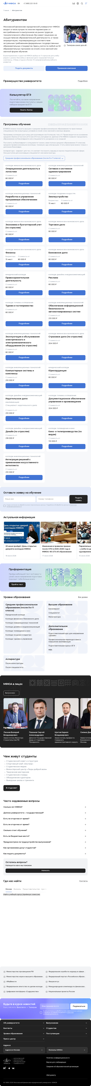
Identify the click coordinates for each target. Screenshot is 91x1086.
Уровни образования (13, 1034)
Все (83, 597)
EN (19, 3)
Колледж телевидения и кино (18, 631)
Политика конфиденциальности (58, 1058)
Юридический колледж (15, 615)
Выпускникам (52, 1023)
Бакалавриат (54, 609)
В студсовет (11, 788)
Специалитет (54, 613)
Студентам (51, 1028)
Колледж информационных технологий (22, 623)
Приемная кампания (66, 68)
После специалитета (14, 667)
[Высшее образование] (67, 611)
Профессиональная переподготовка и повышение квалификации (65, 641)
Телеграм (33, 1007)
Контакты (83, 881)
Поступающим (52, 1034)
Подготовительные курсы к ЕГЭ (62, 646)
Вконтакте (21, 1007)
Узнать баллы (26, 110)
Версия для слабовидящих (56, 1062)
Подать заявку (78, 499)
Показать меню (86, 3)
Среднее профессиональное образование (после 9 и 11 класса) (22, 608)
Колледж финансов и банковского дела (22, 619)
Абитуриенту (51, 1075)
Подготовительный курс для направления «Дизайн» (66, 634)
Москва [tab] (9, 889)
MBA (50, 650)
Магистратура (55, 617)
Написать (45, 870)
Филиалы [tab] (17, 889)
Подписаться (79, 1006)
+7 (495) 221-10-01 (30, 3)
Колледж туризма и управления (19, 639)
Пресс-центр (9, 1039)
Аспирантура (13, 659)
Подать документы (24, 68)
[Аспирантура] (24, 663)
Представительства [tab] (31, 889)
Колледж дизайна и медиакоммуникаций (23, 627)
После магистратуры (14, 663)
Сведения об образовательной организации (62, 1066)
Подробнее (24, 184)
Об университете (11, 1023)
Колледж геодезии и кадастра (18, 635)
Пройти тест (17, 584)
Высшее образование (60, 605)
